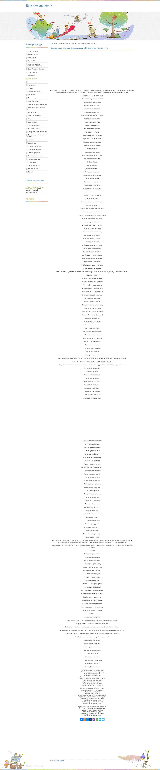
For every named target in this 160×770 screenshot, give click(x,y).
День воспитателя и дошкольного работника (34, 65)
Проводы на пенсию (35, 146)
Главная (52, 43)
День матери (32, 78)
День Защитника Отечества (37, 104)
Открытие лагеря (34, 165)
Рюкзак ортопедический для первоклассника (35, 188)
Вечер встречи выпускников (37, 132)
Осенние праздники (34, 149)
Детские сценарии (39, 5)
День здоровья (33, 51)
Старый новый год (34, 91)
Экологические (33, 54)
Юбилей (31, 140)
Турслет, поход (33, 169)
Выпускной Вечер (34, 128)
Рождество (31, 85)
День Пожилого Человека (36, 69)
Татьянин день (33, 98)
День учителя (32, 72)
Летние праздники (34, 159)
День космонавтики (34, 115)
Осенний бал (32, 61)
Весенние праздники (35, 156)
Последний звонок (34, 125)
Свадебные (32, 143)
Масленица (32, 112)
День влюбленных (34, 101)
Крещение (31, 95)
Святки (30, 88)
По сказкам (32, 162)
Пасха (30, 119)
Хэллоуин (31, 75)
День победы (32, 122)
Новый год (31, 82)
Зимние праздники (34, 153)
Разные (30, 172)
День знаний (32, 58)
